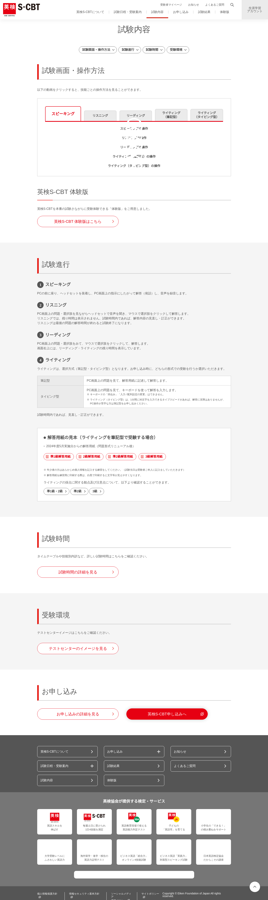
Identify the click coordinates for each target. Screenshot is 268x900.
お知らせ (193, 5)
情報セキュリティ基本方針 (83, 886)
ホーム (42, 26)
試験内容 (157, 12)
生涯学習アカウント (255, 10)
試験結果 (204, 12)
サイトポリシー (146, 886)
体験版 (224, 12)
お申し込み (181, 12)
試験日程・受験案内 (128, 12)
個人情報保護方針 (47, 886)
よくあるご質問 (214, 5)
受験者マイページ (171, 5)
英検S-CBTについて (90, 12)
